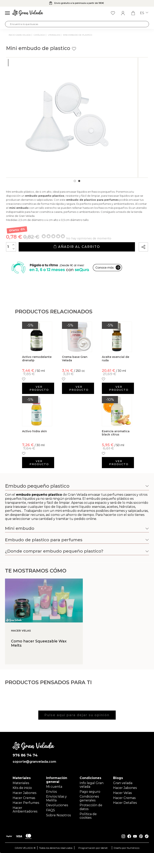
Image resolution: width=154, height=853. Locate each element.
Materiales (21, 783)
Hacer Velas (122, 793)
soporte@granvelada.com (34, 762)
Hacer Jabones (24, 793)
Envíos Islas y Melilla (56, 798)
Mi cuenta (54, 787)
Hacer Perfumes (26, 803)
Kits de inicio (22, 788)
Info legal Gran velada (91, 785)
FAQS (50, 810)
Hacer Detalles (125, 803)
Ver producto (39, 388)
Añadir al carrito (76, 247)
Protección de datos (91, 807)
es (144, 13)
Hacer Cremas (24, 798)
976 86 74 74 (25, 755)
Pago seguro (90, 792)
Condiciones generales (89, 798)
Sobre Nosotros (58, 815)
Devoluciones (57, 805)
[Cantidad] (11, 246)
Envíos (51, 792)
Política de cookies (88, 816)
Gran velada (122, 783)
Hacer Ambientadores (25, 809)
